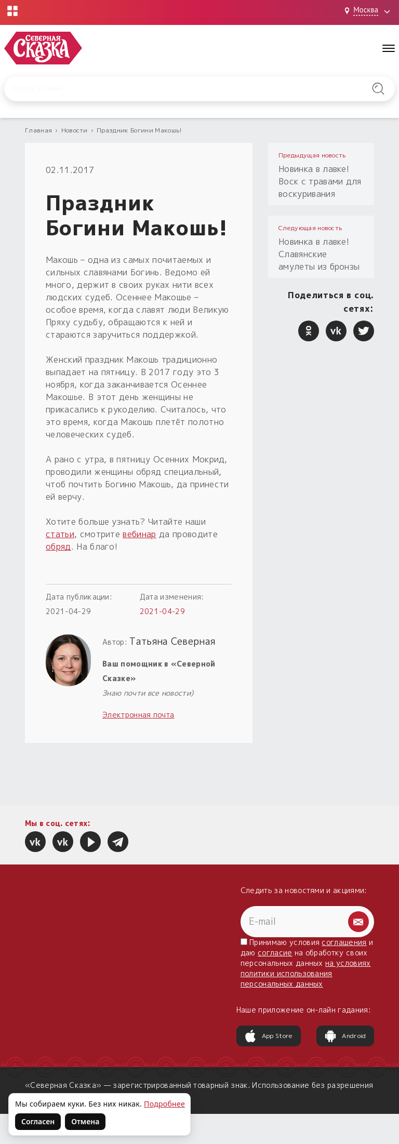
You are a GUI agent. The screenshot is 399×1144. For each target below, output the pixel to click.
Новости (74, 130)
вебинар (139, 534)
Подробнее (164, 1104)
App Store (268, 1036)
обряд (58, 546)
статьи (60, 534)
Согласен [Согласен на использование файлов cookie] (38, 1121)
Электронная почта (138, 715)
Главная (38, 130)
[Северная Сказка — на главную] (43, 48)
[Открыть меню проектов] (12, 11)
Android (345, 1036)
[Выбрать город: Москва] (368, 11)
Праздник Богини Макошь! (139, 130)
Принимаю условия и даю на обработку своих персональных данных (307, 963)
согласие (275, 952)
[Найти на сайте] (378, 89)
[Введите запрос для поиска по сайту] (171, 89)
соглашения (344, 942)
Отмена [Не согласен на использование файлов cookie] (85, 1121)
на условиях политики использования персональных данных (306, 973)
